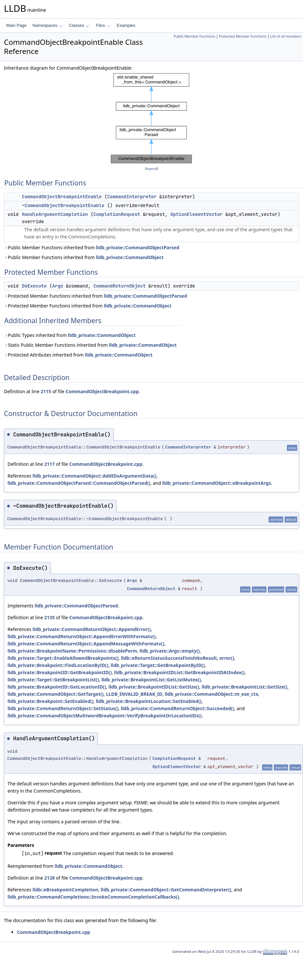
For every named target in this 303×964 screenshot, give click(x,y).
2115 (46, 391)
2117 (49, 464)
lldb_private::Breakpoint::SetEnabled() (51, 701)
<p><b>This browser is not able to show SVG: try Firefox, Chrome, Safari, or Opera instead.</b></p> (151, 118)
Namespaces (47, 25)
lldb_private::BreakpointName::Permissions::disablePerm (72, 651)
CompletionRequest (116, 214)
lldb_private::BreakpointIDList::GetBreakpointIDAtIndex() (179, 672)
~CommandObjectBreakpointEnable (63, 205)
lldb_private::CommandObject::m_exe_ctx (211, 694)
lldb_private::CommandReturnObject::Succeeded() (177, 708)
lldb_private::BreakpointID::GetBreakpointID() (60, 672)
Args (57, 286)
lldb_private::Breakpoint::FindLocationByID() (58, 665)
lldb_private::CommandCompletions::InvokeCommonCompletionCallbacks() (93, 897)
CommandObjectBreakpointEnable (62, 197)
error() (227, 658)
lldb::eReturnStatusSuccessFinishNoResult (169, 658)
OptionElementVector (196, 214)
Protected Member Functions (242, 36)
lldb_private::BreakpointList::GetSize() (244, 687)
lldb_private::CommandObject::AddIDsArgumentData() (94, 476)
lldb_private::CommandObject (130, 257)
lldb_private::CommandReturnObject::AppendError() (91, 629)
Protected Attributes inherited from (78, 355)
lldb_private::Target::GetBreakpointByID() (158, 665)
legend (151, 169)
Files (103, 25)
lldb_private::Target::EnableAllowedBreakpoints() (63, 658)
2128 (49, 878)
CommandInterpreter (131, 197)
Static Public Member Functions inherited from (90, 345)
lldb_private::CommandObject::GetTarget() (56, 694)
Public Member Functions (194, 36)
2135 (49, 617)
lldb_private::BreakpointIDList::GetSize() (153, 687)
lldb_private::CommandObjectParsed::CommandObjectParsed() (79, 483)
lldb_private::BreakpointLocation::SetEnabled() (149, 701)
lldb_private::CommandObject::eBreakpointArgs (216, 483)
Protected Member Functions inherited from (95, 296)
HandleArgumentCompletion (55, 214)
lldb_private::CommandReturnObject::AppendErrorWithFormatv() (82, 636)
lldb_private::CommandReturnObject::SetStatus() (63, 708)
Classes (79, 25)
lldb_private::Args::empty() (169, 651)
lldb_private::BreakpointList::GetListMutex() (151, 679)
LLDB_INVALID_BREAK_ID (134, 694)
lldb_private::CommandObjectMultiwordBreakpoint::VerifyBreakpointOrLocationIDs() (105, 715)
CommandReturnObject (119, 286)
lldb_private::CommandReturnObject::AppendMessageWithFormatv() (86, 643)
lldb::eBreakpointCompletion (65, 889)
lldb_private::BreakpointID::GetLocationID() (57, 687)
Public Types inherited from (70, 335)
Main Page (16, 25)
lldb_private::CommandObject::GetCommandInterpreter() (166, 889)
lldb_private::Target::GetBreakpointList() (53, 679)
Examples (126, 25)
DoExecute (34, 286)
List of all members (285, 36)
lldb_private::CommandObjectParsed (137, 247)
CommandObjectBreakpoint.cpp (102, 391)
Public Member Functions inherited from (91, 247)
